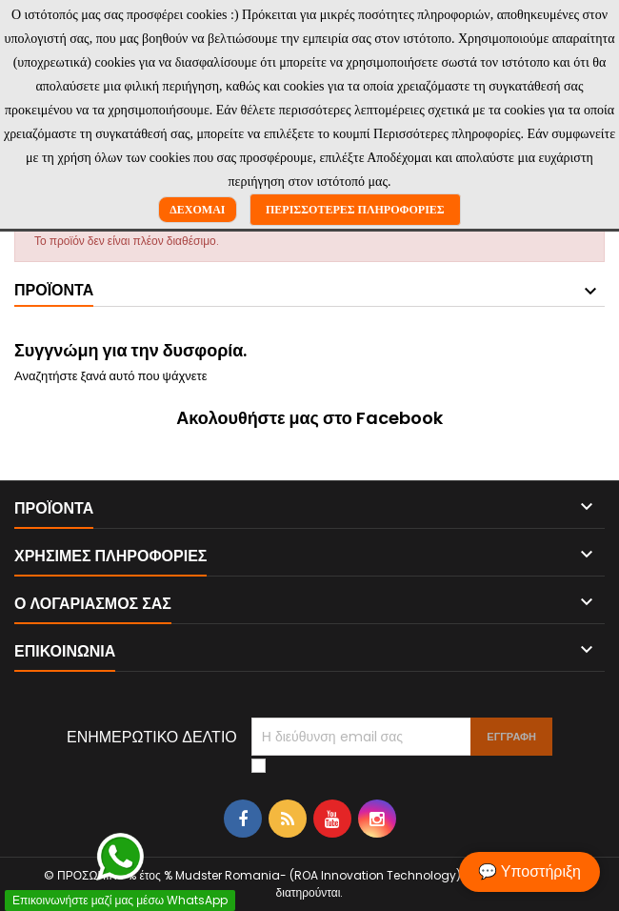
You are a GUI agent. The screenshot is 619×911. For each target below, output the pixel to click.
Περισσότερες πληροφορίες (355, 209)
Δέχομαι (197, 209)
